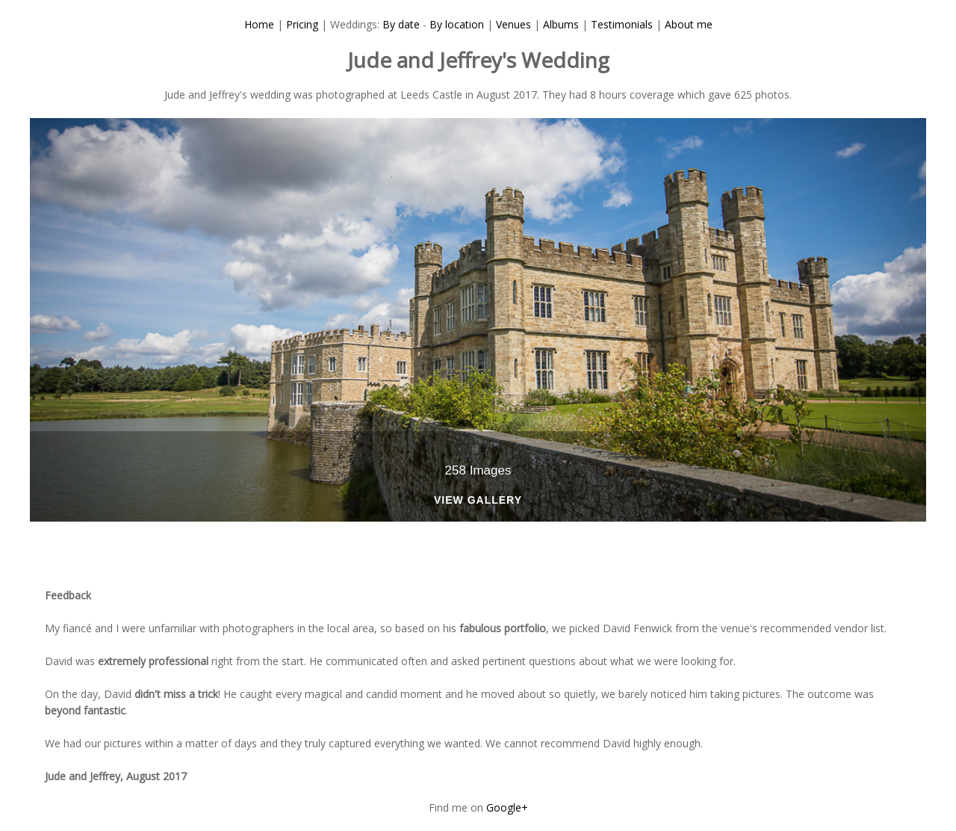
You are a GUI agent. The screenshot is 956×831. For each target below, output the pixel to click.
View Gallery (478, 500)
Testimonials (622, 24)
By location (456, 24)
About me (689, 24)
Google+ (507, 807)
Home (259, 24)
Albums (561, 24)
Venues (513, 24)
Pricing (302, 24)
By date (401, 24)
